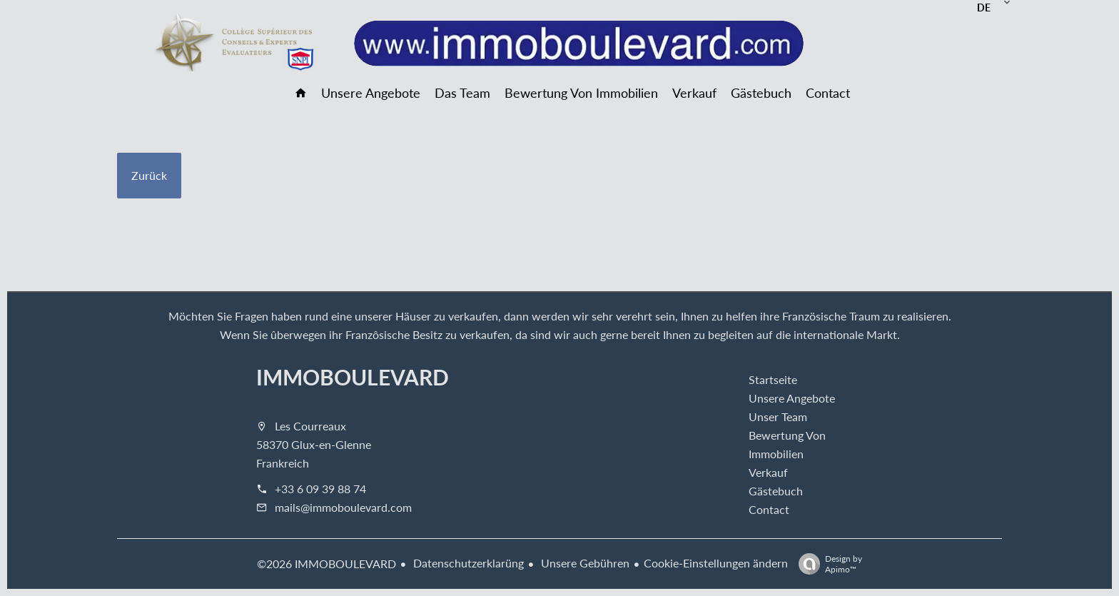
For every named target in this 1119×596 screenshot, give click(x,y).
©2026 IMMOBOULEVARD (326, 563)
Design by (826, 563)
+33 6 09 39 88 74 (320, 488)
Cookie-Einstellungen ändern (716, 563)
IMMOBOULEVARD (352, 377)
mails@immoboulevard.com (343, 507)
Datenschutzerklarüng (467, 563)
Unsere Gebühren (583, 563)
